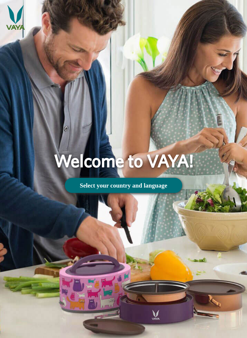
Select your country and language (123, 185)
